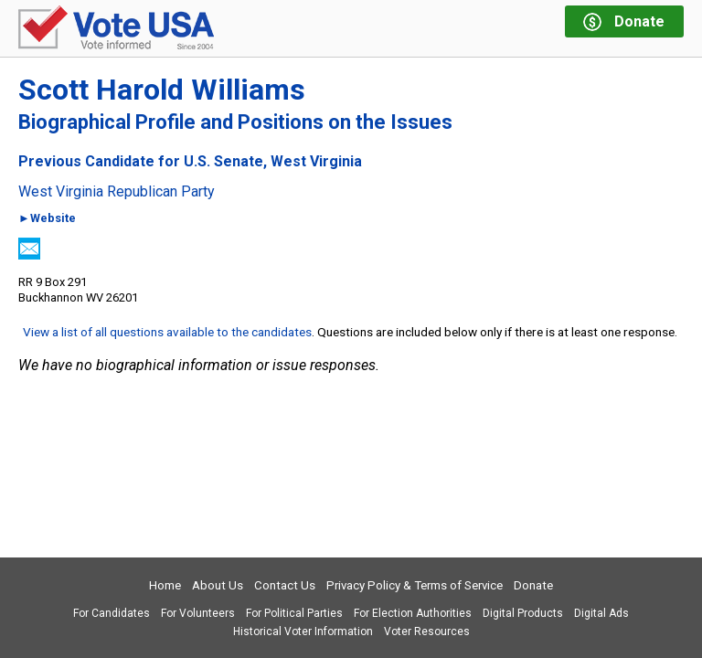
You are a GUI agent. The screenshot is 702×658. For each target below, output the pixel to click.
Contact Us (284, 585)
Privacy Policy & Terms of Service (414, 585)
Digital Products (523, 613)
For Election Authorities (413, 613)
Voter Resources (427, 631)
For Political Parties (294, 613)
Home (165, 585)
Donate (533, 585)
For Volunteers (198, 613)
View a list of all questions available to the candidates (167, 331)
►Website (47, 219)
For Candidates (111, 613)
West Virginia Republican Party (116, 192)
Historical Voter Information (303, 631)
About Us (217, 585)
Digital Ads (601, 613)
